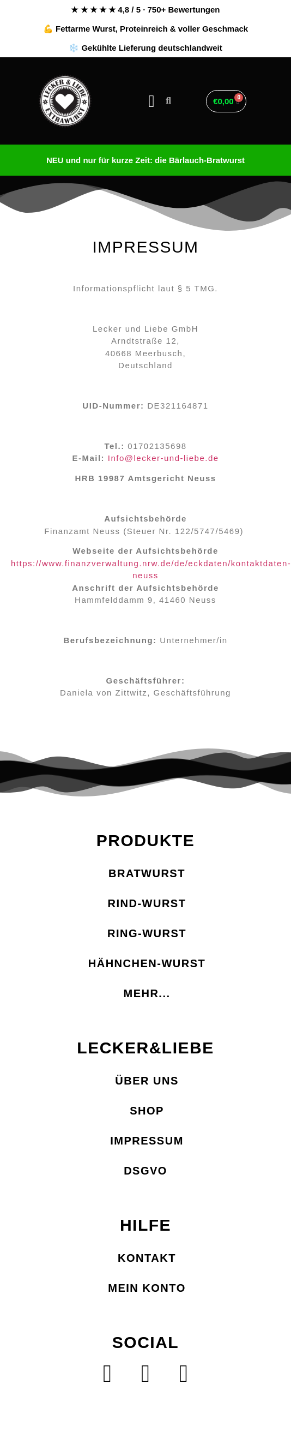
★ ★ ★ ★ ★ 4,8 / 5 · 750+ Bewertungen (145, 9)
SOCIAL (145, 1342)
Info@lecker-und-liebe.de (163, 458)
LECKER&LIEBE (145, 1048)
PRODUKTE (145, 840)
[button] (151, 101)
